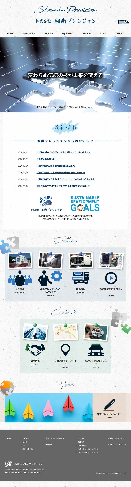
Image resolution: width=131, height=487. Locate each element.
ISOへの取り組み (28, 454)
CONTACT (119, 33)
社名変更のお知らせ (46, 158)
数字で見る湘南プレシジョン (88, 458)
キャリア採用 (82, 451)
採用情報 (81, 444)
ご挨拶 (24, 447)
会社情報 (26, 444)
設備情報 (49, 450)
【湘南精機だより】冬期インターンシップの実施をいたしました (66, 179)
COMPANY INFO (29, 33)
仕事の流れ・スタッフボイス (88, 454)
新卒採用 (81, 447)
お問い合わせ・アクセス (118, 450)
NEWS (103, 33)
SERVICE (49, 33)
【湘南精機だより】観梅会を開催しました (56, 165)
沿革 (23, 451)
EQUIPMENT (68, 33)
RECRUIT (87, 33)
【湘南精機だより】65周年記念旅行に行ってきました (61, 172)
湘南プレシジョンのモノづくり (56, 444)
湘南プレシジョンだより (118, 444)
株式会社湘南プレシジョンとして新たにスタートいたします (64, 152)
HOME (10, 33)
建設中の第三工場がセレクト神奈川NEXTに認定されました (63, 185)
